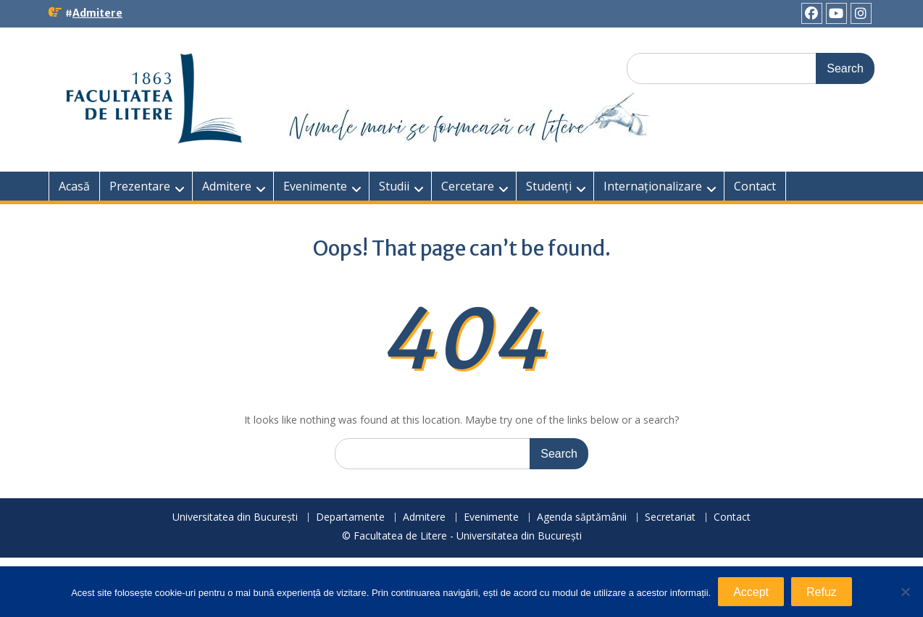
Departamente (350, 517)
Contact (755, 186)
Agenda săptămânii (582, 517)
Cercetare (467, 186)
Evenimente (315, 186)
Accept (751, 592)
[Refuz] (905, 591)
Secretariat (670, 517)
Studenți (549, 186)
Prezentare (139, 186)
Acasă (74, 186)
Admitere (97, 13)
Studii (394, 186)
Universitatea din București (235, 517)
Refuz (821, 592)
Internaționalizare (653, 186)
